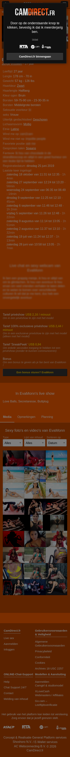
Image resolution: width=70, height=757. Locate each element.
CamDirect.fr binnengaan (35, 56)
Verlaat (35, 39)
